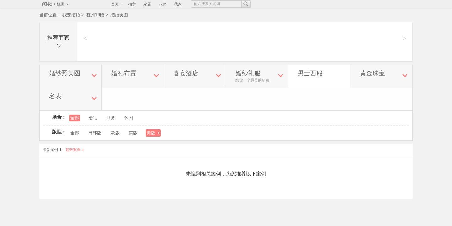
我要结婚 (71, 14)
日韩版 (94, 133)
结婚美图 (119, 14)
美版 (153, 133)
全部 (74, 118)
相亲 (132, 4)
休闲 (128, 118)
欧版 (115, 133)
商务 (110, 118)
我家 (178, 4)
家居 (147, 4)
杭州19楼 (95, 14)
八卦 (162, 4)
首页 (115, 4)
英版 (133, 133)
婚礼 (92, 118)
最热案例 (75, 150)
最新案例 (52, 150)
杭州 (60, 4)
